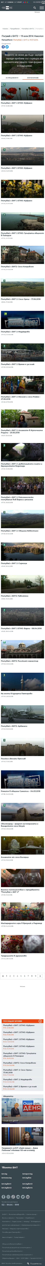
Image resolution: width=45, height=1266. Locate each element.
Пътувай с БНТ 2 (28, 29)
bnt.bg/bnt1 (6, 1184)
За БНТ (4, 1214)
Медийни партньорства (19, 1228)
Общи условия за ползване (11, 1244)
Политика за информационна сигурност (17, 1254)
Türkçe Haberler (19, 1237)
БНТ (2, 2)
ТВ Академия (35, 1221)
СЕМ (17, 1258)
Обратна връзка (8, 1258)
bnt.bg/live (26, 1178)
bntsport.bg (27, 1174)
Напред (26, 1221)
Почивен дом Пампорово (11, 1232)
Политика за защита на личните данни (16, 1247)
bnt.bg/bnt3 (27, 1184)
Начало (5, 29)
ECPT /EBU (24, 1258)
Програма (19, 1218)
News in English (7, 1237)
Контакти (6, 1221)
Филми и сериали (8, 1218)
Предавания (14, 29)
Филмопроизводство (16, 1214)
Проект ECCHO (36, 1258)
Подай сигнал (17, 1221)
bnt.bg (4, 1174)
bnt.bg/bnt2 (7, 1188)
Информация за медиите (31, 1225)
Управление (29, 1218)
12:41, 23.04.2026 (8, 1153)
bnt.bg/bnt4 (27, 1188)
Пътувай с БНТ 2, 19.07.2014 (25, 40)
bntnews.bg (7, 1178)
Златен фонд (31, 1214)
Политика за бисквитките (12, 1251)
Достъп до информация (10, 1225)
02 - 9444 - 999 (10, 1204)
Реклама (37, 12)
